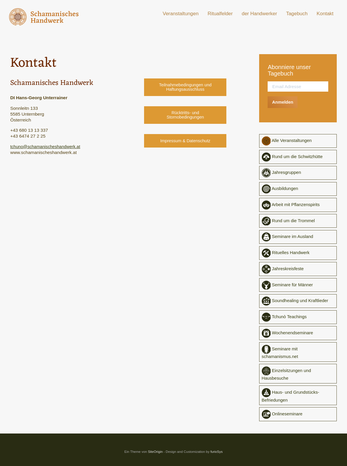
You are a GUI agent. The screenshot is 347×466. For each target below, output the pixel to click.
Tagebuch (297, 13)
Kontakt (325, 13)
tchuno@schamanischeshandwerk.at (47, 146)
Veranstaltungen (181, 13)
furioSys (217, 455)
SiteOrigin (155, 455)
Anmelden (283, 102)
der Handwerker (259, 13)
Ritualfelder (220, 13)
